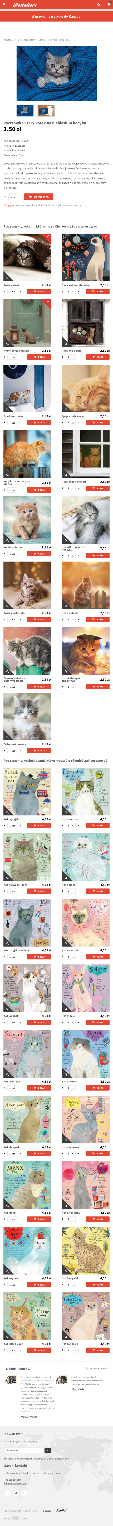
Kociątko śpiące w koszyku (73, 548)
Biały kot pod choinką (75, 285)
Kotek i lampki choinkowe (71, 679)
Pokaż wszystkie (96, 1368)
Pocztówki (8, 39)
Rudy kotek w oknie (74, 481)
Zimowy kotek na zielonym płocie (14, 679)
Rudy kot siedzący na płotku (16, 482)
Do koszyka (39, 196)
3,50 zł (46, 547)
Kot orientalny (71, 1212)
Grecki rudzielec (13, 416)
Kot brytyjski (11, 819)
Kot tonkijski (70, 1344)
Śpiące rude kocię (73, 416)
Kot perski (68, 884)
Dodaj (39, 291)
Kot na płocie (70, 613)
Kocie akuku (11, 285)
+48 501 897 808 (12, 1479)
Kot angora (10, 1278)
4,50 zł (46, 819)
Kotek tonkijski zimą (16, 350)
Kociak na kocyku (14, 613)
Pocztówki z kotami (26, 39)
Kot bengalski (70, 1278)
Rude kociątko (12, 547)
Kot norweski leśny (15, 884)
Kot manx (9, 1212)
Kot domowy (70, 819)
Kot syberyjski (12, 1081)
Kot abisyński (11, 1147)
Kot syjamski (70, 950)
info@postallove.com (15, 1483)
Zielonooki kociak (14, 744)
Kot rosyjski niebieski (16, 950)
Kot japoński (11, 1016)
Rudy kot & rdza (72, 350)
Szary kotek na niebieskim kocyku (54, 39)
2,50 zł (46, 285)
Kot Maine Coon (13, 1344)
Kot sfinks (68, 1016)
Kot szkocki (69, 1081)
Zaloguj (7, 205)
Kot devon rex (70, 1147)
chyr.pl (19, 1518)
